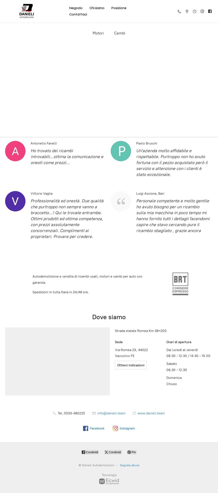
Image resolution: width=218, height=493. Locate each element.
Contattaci (78, 14)
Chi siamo (96, 8)
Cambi (119, 33)
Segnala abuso (130, 465)
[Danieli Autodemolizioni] (26, 11)
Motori (98, 33)
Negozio (75, 8)
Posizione (118, 8)
